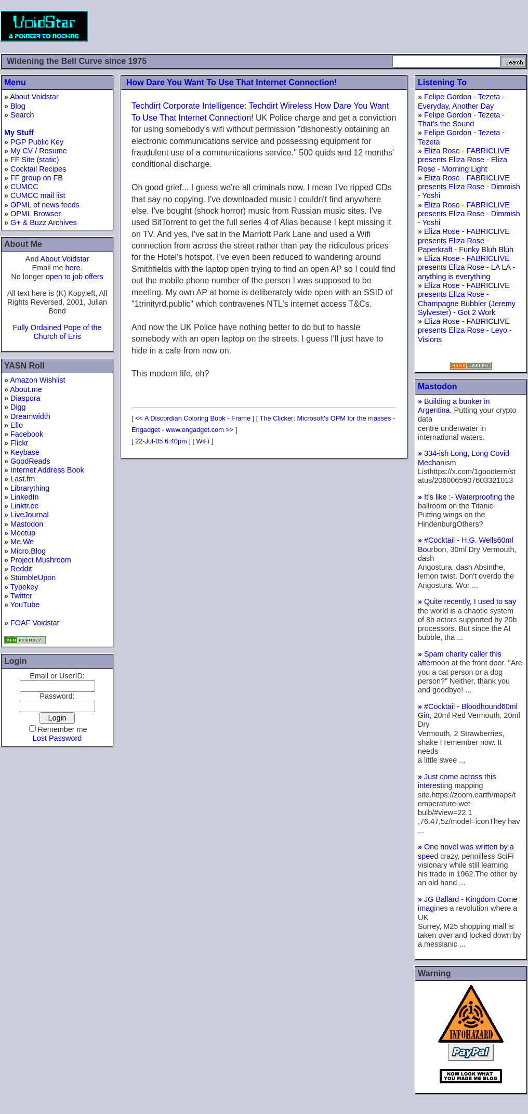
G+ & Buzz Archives (43, 222)
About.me (26, 389)
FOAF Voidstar (34, 623)
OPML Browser (35, 213)
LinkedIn (24, 497)
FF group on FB (36, 178)
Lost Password (57, 738)
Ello (16, 425)
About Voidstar (34, 97)
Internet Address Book (47, 470)
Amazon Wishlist (37, 380)
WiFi (203, 441)
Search (22, 115)
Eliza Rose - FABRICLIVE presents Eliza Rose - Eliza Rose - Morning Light (464, 160)
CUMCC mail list (37, 195)
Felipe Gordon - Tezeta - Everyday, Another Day (461, 101)
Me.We (22, 542)
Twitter (21, 596)
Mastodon (26, 524)
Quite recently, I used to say (467, 601)
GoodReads (30, 461)
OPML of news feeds (45, 205)
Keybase (24, 452)
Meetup (22, 533)
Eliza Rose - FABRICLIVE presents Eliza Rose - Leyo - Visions (465, 330)
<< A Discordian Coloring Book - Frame (192, 418)
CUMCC (24, 186)
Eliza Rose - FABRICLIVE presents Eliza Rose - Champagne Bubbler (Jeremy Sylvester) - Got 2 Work (467, 299)
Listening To (442, 82)
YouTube (25, 604)
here (73, 268)
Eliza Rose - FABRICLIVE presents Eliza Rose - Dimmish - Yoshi (469, 187)
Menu (15, 82)
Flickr (19, 443)
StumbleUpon (33, 577)
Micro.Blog (28, 551)
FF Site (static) (34, 159)
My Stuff (19, 132)
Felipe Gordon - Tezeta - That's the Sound (461, 119)
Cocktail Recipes (38, 169)
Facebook (26, 434)
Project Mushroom (40, 560)
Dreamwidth (30, 416)
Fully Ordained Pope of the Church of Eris (56, 331)
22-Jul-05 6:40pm (161, 441)
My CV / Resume (38, 151)
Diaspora (25, 398)
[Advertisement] (339, 26)
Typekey (24, 587)
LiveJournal (29, 514)
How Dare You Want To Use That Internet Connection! (231, 82)
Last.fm (22, 479)
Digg (18, 407)
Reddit (21, 569)
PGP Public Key (36, 142)
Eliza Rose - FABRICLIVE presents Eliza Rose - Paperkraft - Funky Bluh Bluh (465, 240)
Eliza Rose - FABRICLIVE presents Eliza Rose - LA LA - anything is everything (466, 267)
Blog (17, 106)
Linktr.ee (24, 506)
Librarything (29, 488)
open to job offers (74, 276)
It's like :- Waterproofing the (466, 497)
